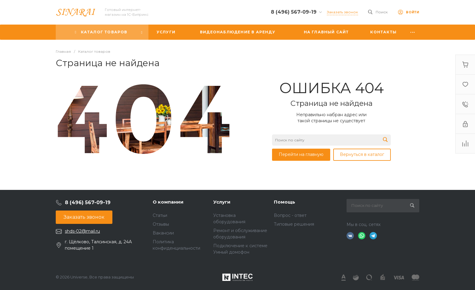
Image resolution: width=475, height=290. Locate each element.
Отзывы (161, 224)
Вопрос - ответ (290, 215)
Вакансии (163, 233)
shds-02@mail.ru (82, 231)
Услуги (222, 202)
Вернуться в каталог (362, 154)
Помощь (284, 202)
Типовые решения (294, 224)
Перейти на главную (301, 154)
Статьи (160, 215)
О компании (168, 202)
